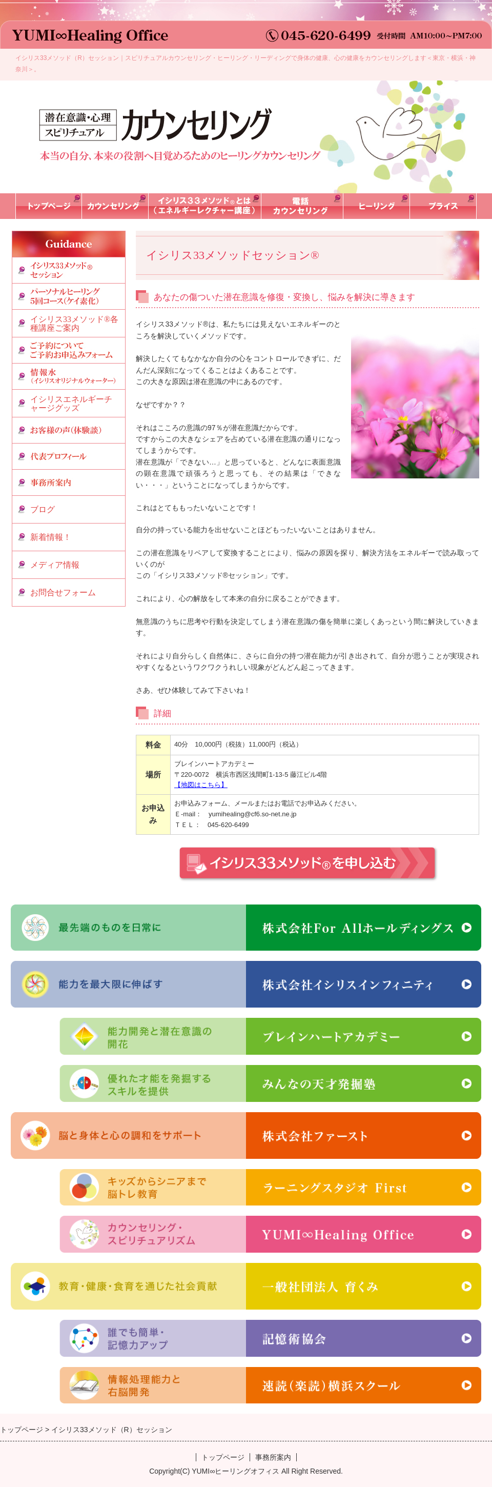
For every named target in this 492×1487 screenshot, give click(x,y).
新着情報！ (50, 537)
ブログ (42, 509)
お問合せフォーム (63, 592)
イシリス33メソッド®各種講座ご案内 (74, 324)
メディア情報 (54, 564)
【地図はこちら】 (201, 785)
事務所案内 (273, 1457)
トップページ (222, 1457)
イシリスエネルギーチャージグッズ (71, 404)
